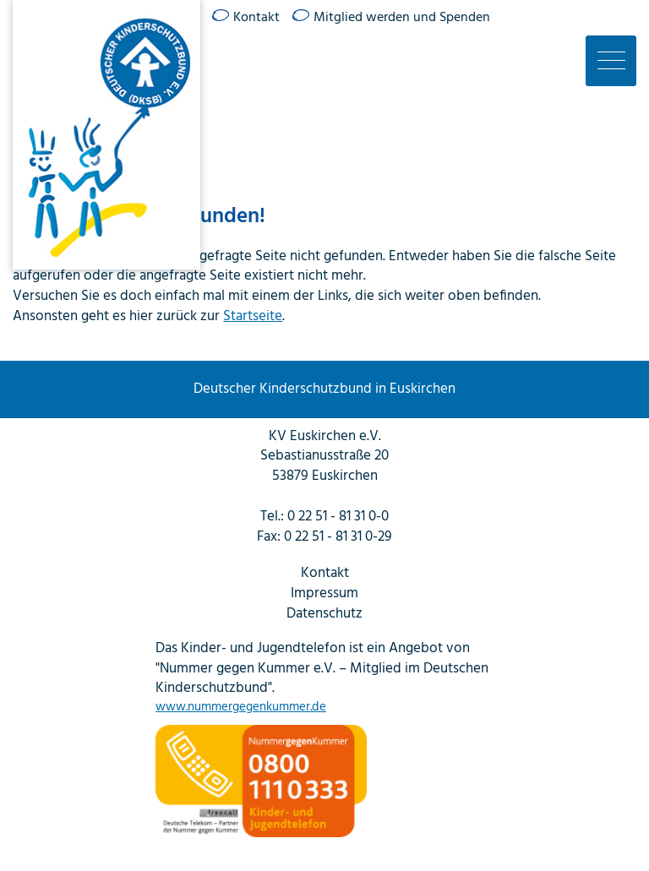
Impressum (324, 594)
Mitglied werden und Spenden (402, 17)
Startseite (252, 316)
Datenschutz (324, 614)
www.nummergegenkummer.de (240, 707)
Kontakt (256, 17)
